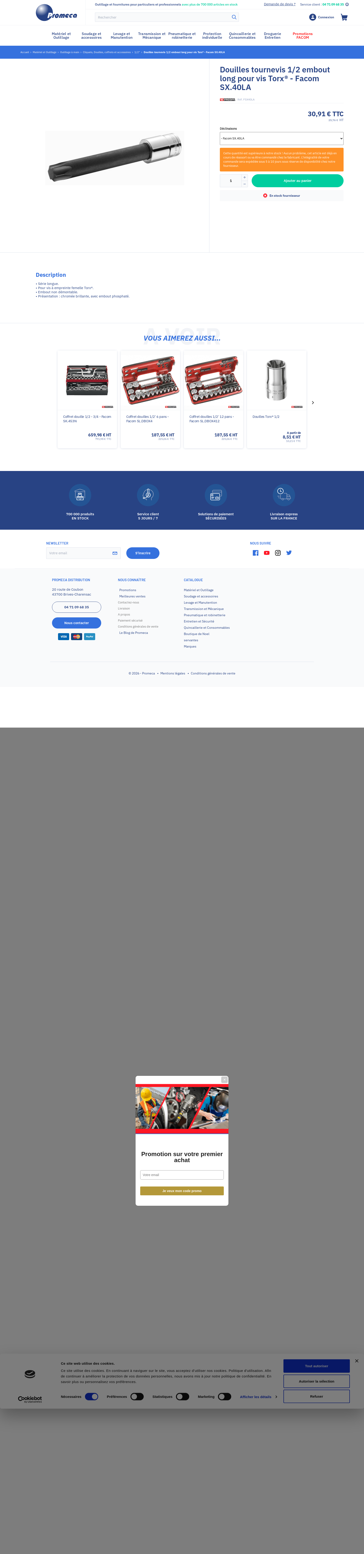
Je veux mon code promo (182, 827)
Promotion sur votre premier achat (182, 793)
